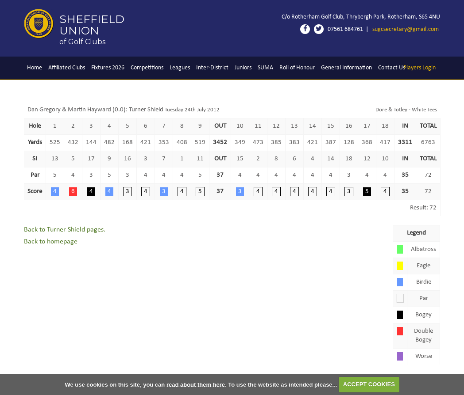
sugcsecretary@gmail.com (405, 29)
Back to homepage (50, 241)
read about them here (195, 384)
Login (419, 68)
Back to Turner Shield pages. (64, 229)
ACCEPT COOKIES (369, 384)
